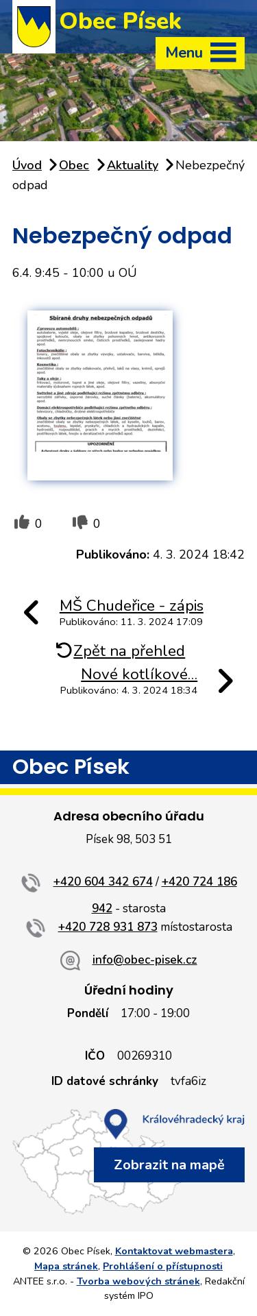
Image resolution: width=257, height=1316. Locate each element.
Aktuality (132, 165)
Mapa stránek (66, 1266)
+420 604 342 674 (103, 882)
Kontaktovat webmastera (174, 1251)
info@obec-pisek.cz (145, 960)
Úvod (27, 165)
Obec (74, 165)
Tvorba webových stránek (138, 1281)
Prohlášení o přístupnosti (163, 1266)
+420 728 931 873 (108, 927)
